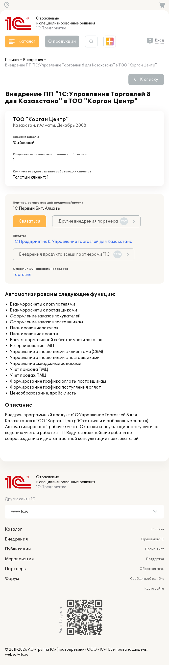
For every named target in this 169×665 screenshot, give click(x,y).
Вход (159, 40)
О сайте (157, 529)
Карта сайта (154, 589)
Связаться (29, 221)
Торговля (22, 274)
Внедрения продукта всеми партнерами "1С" (70, 254)
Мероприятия (19, 559)
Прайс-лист (154, 549)
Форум (12, 578)
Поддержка (155, 559)
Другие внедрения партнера (93, 221)
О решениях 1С (152, 539)
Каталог (13, 529)
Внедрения (33, 60)
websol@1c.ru (16, 654)
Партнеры (15, 568)
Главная (12, 60)
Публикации (18, 549)
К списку (149, 79)
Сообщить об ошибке (147, 579)
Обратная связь (152, 569)
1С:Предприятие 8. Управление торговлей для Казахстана (73, 241)
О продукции (62, 41)
